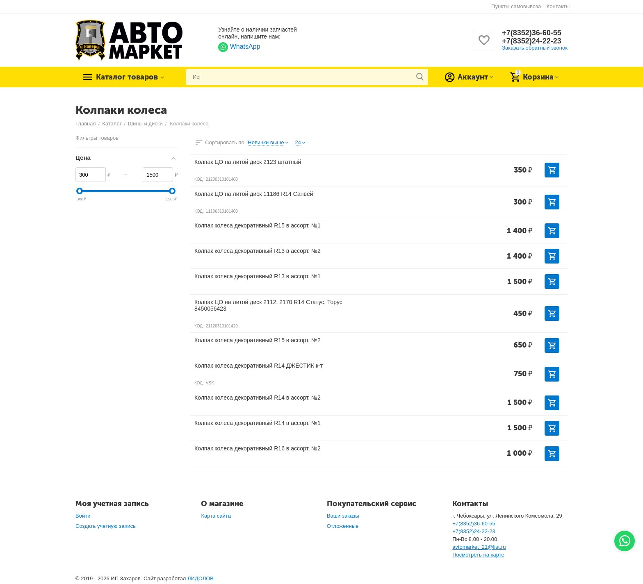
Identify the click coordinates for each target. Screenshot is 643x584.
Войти (82, 516)
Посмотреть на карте (478, 555)
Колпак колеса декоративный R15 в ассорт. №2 (257, 340)
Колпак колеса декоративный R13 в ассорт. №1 (257, 276)
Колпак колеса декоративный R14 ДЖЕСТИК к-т (258, 365)
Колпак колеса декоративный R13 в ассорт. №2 (257, 251)
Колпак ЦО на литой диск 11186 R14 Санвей (253, 194)
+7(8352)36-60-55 (531, 33)
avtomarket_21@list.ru (479, 547)
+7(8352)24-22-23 (531, 41)
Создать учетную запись (105, 526)
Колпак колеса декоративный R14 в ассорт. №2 (257, 397)
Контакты (558, 6)
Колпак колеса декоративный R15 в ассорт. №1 (257, 225)
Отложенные (343, 526)
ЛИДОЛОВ (200, 578)
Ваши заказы (343, 516)
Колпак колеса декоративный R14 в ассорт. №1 (257, 423)
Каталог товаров (127, 77)
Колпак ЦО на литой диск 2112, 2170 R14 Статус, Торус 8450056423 (268, 305)
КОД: (199, 179)
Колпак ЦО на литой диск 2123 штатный (247, 162)
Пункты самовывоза (516, 6)
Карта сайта (216, 516)
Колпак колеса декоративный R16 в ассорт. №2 (257, 448)
